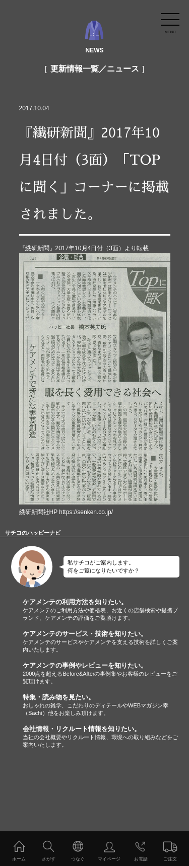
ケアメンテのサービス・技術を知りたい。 (106, 642)
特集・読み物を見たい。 (106, 705)
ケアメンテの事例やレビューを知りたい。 (106, 673)
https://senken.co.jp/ (86, 512)
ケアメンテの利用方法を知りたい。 (106, 610)
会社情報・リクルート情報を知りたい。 (106, 737)
